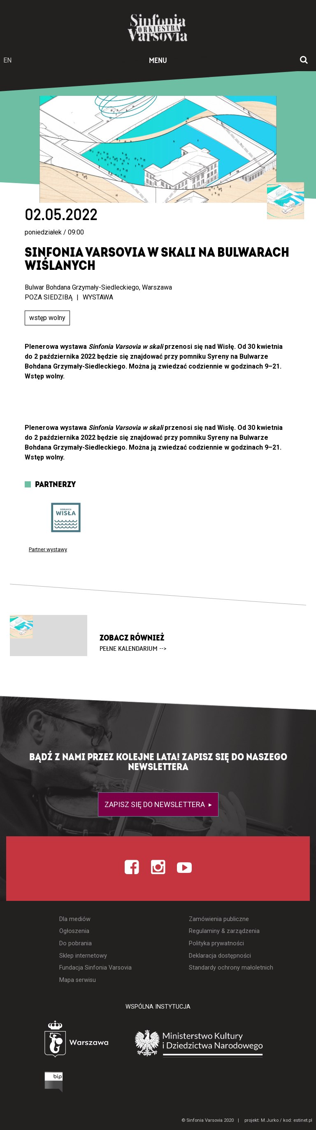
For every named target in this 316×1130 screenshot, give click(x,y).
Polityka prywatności (216, 943)
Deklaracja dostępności (220, 955)
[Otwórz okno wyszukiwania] (304, 60)
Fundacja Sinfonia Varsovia (95, 967)
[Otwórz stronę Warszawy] (53, 1041)
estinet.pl (302, 1120)
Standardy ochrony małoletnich (231, 967)
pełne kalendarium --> (133, 648)
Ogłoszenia (74, 931)
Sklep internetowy (83, 955)
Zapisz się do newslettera (156, 804)
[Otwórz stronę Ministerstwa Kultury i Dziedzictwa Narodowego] (211, 1043)
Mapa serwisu (77, 980)
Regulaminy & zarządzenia (224, 931)
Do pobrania (75, 943)
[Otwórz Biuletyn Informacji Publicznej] (22, 1084)
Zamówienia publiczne (219, 919)
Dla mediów (75, 919)
